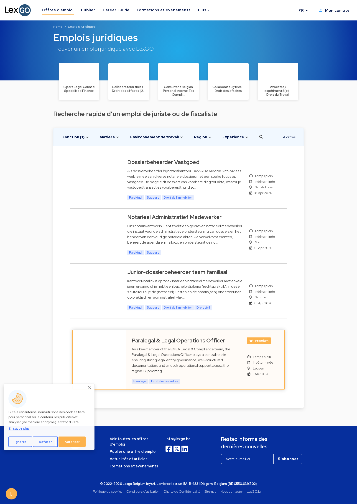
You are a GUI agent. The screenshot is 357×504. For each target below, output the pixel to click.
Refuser (45, 442)
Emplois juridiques (82, 27)
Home (57, 27)
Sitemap (210, 491)
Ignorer (20, 442)
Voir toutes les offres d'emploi (129, 442)
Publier (88, 10)
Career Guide (116, 10)
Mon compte (334, 10)
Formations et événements (164, 10)
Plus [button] (202, 10)
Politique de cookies (107, 491)
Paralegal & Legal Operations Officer (178, 340)
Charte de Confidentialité (181, 491)
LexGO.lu (254, 491)
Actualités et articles (129, 459)
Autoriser (72, 442)
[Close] (90, 388)
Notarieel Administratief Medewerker (174, 217)
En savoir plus (19, 428)
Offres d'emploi (58, 10)
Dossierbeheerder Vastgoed (163, 162)
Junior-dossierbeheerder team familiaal (177, 272)
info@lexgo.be (178, 439)
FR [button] (302, 10)
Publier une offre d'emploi (133, 451)
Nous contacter (231, 491)
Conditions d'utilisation (143, 491)
